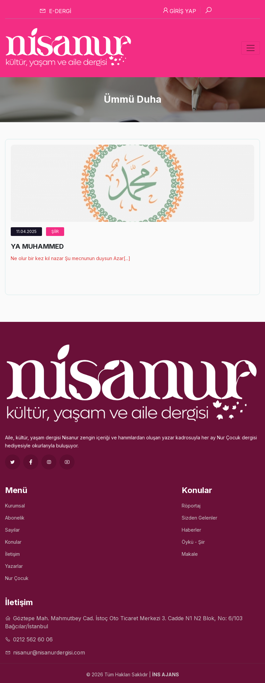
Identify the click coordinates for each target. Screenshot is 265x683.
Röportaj (191, 505)
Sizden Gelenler (199, 518)
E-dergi (55, 10)
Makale (190, 554)
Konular (13, 542)
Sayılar (12, 530)
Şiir (55, 231)
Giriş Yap (179, 10)
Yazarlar (14, 566)
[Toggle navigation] (250, 48)
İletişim (12, 554)
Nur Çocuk (17, 578)
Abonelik (15, 518)
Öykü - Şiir (193, 542)
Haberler (191, 530)
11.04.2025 (26, 231)
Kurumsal (15, 505)
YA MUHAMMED (37, 246)
